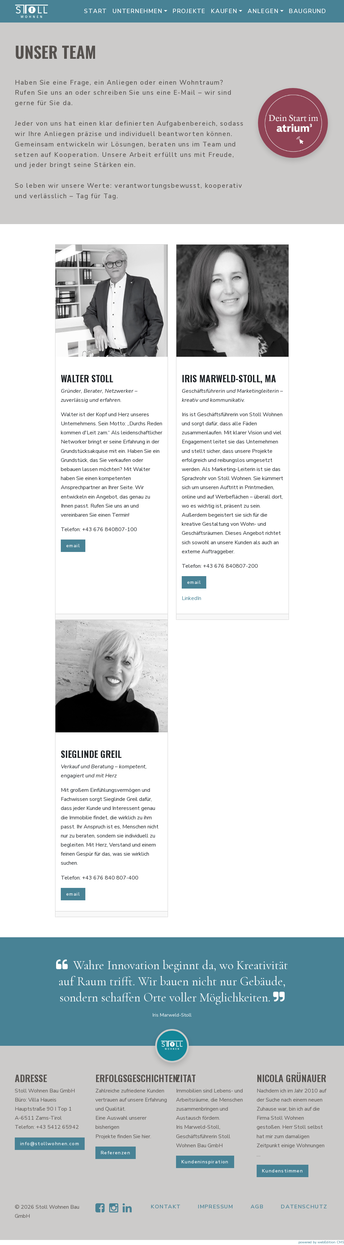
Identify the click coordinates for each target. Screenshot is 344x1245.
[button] (172, 1228)
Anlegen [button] (263, 11)
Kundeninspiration (205, 1162)
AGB (257, 1206)
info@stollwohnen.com (49, 1144)
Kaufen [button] (224, 11)
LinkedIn (191, 598)
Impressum (215, 1206)
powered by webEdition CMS (321, 1242)
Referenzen (115, 1153)
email (73, 546)
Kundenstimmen (282, 1171)
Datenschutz (304, 1206)
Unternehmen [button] (137, 11)
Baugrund (308, 11)
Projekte (189, 11)
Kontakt (166, 1206)
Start (95, 11)
